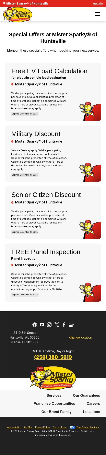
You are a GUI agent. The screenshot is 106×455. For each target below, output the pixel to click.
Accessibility (13, 426)
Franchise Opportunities (54, 403)
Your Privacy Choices (84, 426)
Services (54, 395)
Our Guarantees (86, 395)
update (98, 3)
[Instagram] (49, 324)
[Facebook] (64, 324)
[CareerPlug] (34, 324)
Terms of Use (60, 426)
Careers (93, 403)
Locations (91, 411)
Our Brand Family (56, 411)
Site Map (27, 426)
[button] (97, 14)
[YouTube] (42, 324)
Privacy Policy (42, 426)
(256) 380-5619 (53, 357)
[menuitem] (54, 395)
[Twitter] (56, 324)
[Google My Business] (71, 324)
